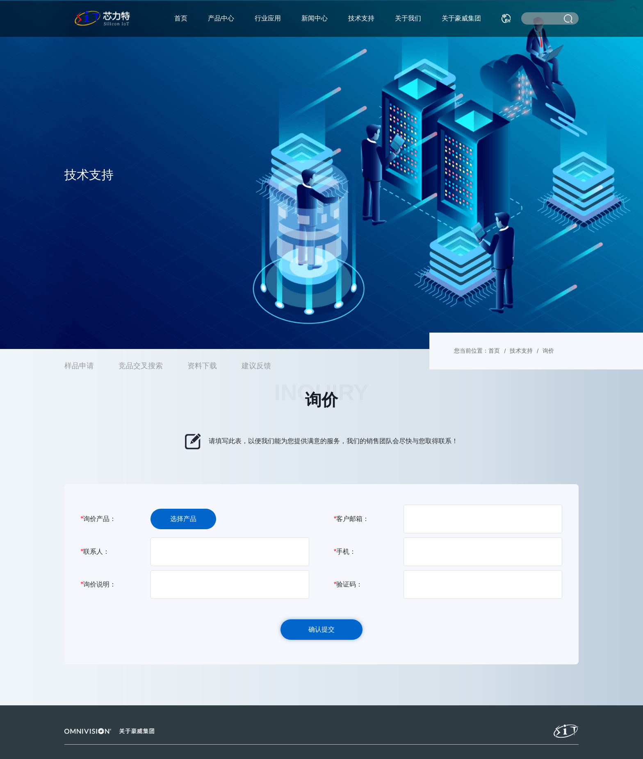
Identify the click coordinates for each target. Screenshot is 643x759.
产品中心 (221, 18)
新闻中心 (314, 18)
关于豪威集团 (461, 18)
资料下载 (202, 365)
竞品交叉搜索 (141, 365)
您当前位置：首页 (477, 350)
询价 (548, 350)
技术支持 (361, 18)
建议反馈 (256, 365)
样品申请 (79, 365)
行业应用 (268, 18)
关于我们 (408, 18)
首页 (180, 18)
